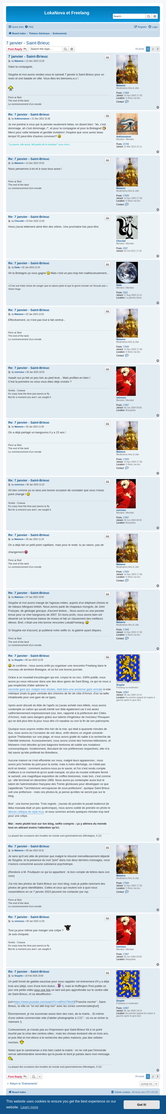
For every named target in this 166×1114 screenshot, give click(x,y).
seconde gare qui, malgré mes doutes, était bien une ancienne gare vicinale (55, 689)
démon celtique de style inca (26, 811)
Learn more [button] (29, 1107)
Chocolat (121, 241)
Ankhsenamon (123, 136)
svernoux (121, 397)
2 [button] (153, 49)
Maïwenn (120, 85)
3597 (125, 248)
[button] (158, 49)
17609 (126, 93)
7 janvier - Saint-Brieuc (28, 43)
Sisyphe (120, 685)
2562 (125, 292)
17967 (126, 405)
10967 (126, 692)
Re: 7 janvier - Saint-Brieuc (28, 114)
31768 (126, 144)
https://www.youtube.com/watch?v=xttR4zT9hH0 (44, 1001)
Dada (118, 285)
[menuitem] (29, 26)
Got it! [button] (141, 1104)
